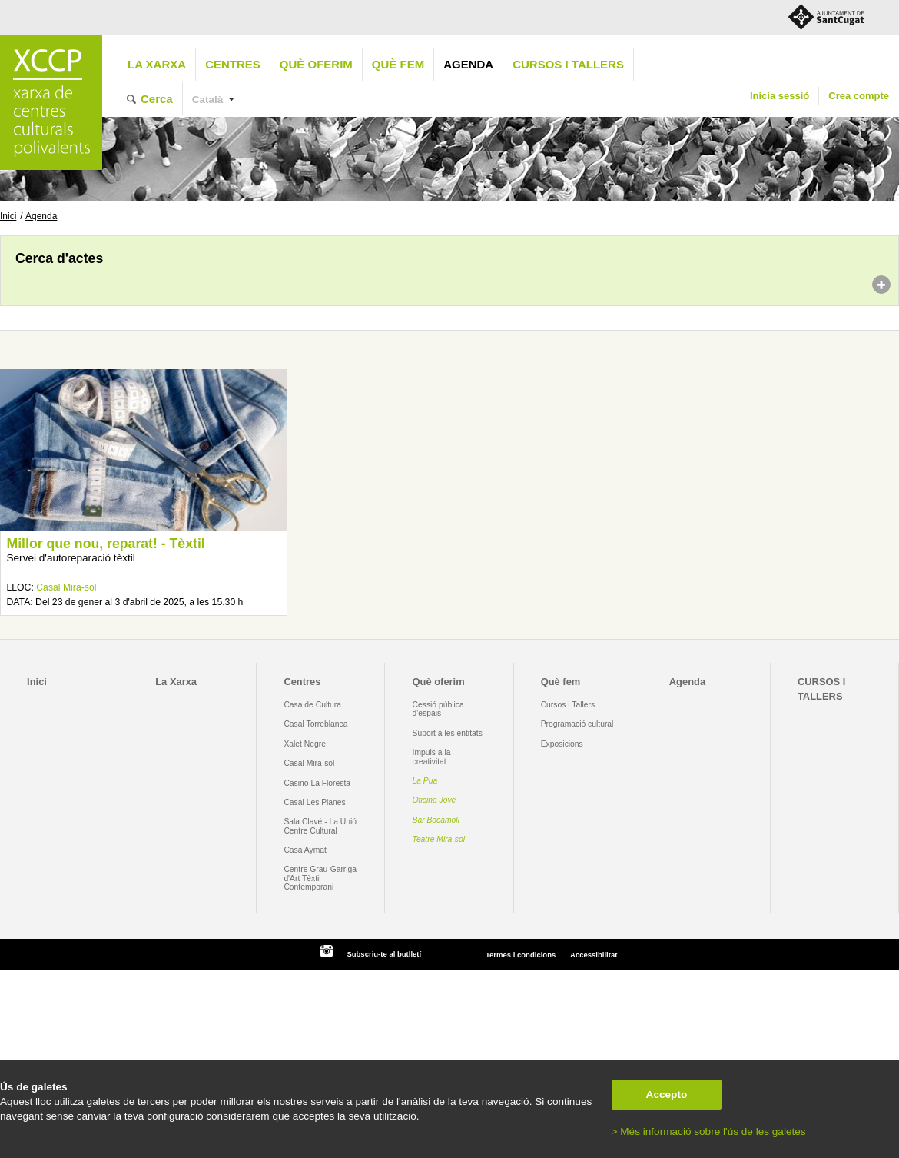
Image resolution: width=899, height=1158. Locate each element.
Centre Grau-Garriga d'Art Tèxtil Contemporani (320, 878)
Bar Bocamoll (436, 820)
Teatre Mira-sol (439, 839)
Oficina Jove (434, 800)
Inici (8, 216)
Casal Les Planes (314, 802)
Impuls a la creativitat (432, 756)
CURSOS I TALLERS (568, 64)
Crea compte (858, 95)
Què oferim (316, 64)
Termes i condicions (521, 954)
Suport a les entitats (448, 733)
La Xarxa (157, 64)
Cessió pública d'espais (438, 708)
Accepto (667, 1094)
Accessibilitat (593, 954)
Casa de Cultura (312, 704)
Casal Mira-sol (66, 587)
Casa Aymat (305, 850)
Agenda (468, 64)
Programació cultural (577, 724)
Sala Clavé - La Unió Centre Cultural (320, 825)
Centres (232, 64)
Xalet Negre (305, 744)
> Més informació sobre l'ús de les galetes (709, 1131)
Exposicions (562, 744)
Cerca (157, 98)
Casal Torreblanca (315, 724)
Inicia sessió (779, 95)
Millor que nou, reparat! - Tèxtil (105, 543)
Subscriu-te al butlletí (384, 954)
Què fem (398, 64)
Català (208, 99)
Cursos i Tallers (568, 704)
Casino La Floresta (317, 783)
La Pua (425, 781)
